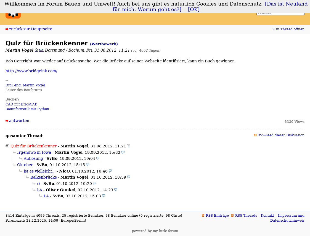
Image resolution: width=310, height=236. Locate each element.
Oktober (25, 165)
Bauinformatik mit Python (27, 109)
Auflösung (33, 158)
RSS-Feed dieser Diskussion (281, 135)
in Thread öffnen (290, 29)
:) (38, 183)
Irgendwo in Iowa (34, 152)
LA (39, 190)
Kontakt (267, 216)
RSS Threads (246, 216)
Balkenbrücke (43, 177)
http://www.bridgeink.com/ (31, 71)
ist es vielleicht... (39, 171)
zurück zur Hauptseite (30, 29)
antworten (19, 120)
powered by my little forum (155, 231)
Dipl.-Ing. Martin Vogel (25, 85)
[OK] (194, 9)
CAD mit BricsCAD (22, 104)
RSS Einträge (217, 216)
